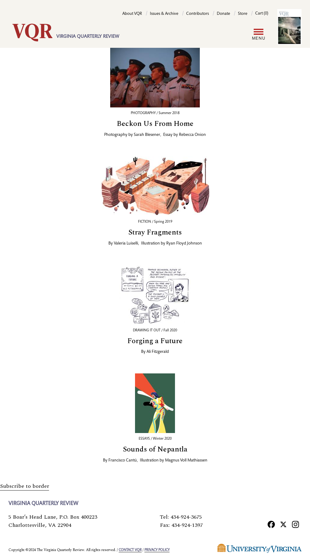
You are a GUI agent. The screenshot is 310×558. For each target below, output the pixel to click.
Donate (223, 14)
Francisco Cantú (122, 460)
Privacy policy (157, 550)
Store (242, 14)
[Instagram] (295, 524)
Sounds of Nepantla (155, 449)
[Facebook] (271, 524)
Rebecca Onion (192, 135)
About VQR (132, 14)
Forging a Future (155, 341)
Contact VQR (130, 550)
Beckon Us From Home (155, 123)
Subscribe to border (24, 486)
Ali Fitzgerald (158, 352)
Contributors (197, 14)
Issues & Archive (164, 14)
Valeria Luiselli (126, 243)
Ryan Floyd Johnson (184, 243)
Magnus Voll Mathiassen (186, 460)
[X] (283, 524)
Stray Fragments (155, 232)
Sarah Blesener (147, 135)
